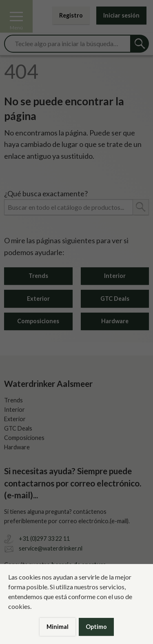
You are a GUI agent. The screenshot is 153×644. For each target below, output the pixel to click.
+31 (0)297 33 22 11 (44, 538)
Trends (38, 275)
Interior (115, 275)
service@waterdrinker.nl (50, 548)
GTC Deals (114, 298)
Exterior (38, 298)
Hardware (115, 321)
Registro (71, 15)
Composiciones (38, 321)
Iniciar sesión (121, 15)
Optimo (96, 626)
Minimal (58, 626)
